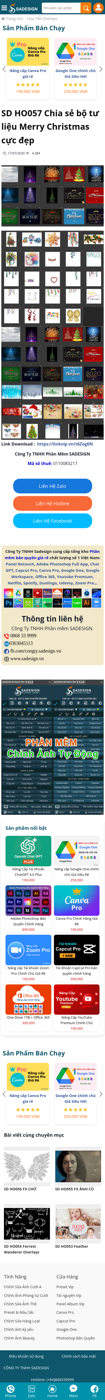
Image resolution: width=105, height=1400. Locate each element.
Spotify (30, 582)
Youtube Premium (75, 576)
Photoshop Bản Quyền (76, 1338)
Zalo (31, 1395)
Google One (72, 570)
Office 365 (44, 576)
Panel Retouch (20, 564)
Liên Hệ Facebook (52, 521)
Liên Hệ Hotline (52, 503)
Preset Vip (65, 1286)
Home (52, 1395)
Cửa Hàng (67, 1276)
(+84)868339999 (60, 1379)
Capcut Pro (26, 570)
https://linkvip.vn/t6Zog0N (65, 444)
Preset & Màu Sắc (19, 1312)
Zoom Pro (84, 582)
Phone (10, 1395)
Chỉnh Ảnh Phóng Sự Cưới (26, 1295)
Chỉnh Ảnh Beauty (19, 1338)
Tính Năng (15, 1276)
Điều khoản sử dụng (26, 1356)
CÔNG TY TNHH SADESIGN (26, 1367)
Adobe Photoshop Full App (62, 564)
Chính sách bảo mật (79, 1356)
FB (94, 1395)
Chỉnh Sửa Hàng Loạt (22, 1320)
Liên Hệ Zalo (52, 486)
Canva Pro (49, 570)
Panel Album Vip (70, 1303)
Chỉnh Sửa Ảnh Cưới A (22, 1286)
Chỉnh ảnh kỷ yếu (18, 1329)
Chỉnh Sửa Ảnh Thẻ (20, 1303)
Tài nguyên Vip (69, 1295)
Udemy (66, 582)
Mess (73, 1395)
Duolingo (48, 582)
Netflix (14, 582)
